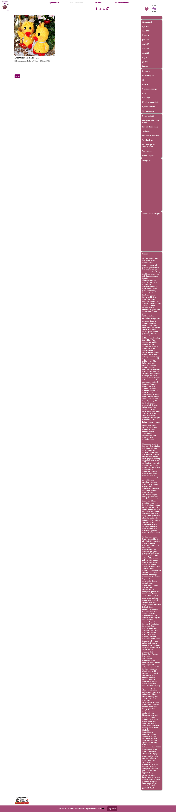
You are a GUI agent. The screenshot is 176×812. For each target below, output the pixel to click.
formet (154, 427)
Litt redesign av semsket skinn (148, 146)
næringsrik (146, 513)
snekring (157, 272)
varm (158, 639)
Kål (151, 376)
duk (151, 572)
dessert (152, 295)
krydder (154, 564)
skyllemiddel (146, 284)
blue (155, 615)
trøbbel (155, 600)
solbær (150, 742)
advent (144, 332)
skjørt (154, 413)
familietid (145, 570)
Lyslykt (156, 754)
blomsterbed (146, 488)
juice (156, 258)
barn (157, 274)
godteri (144, 509)
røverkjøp (150, 327)
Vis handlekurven (122, 2)
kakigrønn (151, 415)
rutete (154, 463)
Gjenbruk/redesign (149, 89)
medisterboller (147, 615)
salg (153, 711)
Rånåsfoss (145, 295)
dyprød (152, 305)
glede (154, 310)
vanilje (144, 645)
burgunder (146, 626)
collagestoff (153, 388)
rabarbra (145, 482)
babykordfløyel (147, 658)
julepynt (154, 471)
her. (103, 808)
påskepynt (152, 329)
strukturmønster (148, 702)
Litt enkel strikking (150, 127)
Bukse (153, 626)
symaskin (152, 323)
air (158, 318)
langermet (151, 679)
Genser (149, 771)
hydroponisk (146, 675)
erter (150, 560)
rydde (154, 671)
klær (152, 478)
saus (154, 721)
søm (150, 753)
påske (150, 721)
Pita (153, 340)
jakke (144, 777)
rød (152, 513)
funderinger (153, 575)
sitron (152, 533)
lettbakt (145, 602)
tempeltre (145, 476)
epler (150, 407)
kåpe (158, 592)
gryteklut (149, 272)
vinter (156, 585)
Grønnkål (154, 768)
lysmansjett (146, 738)
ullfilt (149, 596)
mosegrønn (146, 564)
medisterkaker (147, 585)
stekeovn (145, 677)
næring (144, 497)
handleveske (146, 344)
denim (144, 600)
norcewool (145, 452)
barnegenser (153, 669)
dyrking (145, 427)
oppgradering (147, 394)
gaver (152, 662)
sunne (144, 415)
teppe (158, 357)
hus (143, 446)
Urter (152, 520)
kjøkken (155, 598)
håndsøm (155, 399)
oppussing (153, 526)
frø (158, 539)
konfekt (151, 696)
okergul (145, 583)
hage (155, 742)
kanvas (150, 604)
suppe (156, 719)
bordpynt (145, 403)
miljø (149, 784)
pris (143, 717)
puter (150, 332)
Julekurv (145, 265)
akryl (144, 533)
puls (154, 602)
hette (144, 723)
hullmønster (146, 747)
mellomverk (146, 705)
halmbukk (145, 384)
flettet (155, 325)
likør (154, 634)
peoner (144, 543)
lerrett (151, 728)
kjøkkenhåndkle (148, 316)
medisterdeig (151, 686)
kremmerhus (147, 312)
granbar (155, 444)
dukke (154, 342)
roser (144, 378)
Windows (150, 505)
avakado (157, 373)
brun (152, 440)
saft (155, 611)
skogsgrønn (146, 775)
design (144, 604)
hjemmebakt (146, 444)
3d (154, 350)
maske (153, 632)
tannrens (145, 779)
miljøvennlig (146, 581)
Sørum (144, 679)
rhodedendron (147, 456)
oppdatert (145, 568)
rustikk (144, 696)
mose (156, 442)
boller (144, 380)
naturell (145, 575)
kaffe (152, 452)
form (153, 344)
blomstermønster (148, 577)
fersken (145, 262)
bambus (153, 384)
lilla (153, 675)
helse (151, 355)
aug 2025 (145, 57)
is (148, 359)
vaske (156, 756)
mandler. (156, 454)
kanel (159, 303)
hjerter (149, 484)
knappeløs (151, 543)
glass (144, 291)
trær (149, 467)
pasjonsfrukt (146, 342)
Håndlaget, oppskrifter (24, 61)
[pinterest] (104, 9)
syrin (144, 558)
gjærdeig (145, 268)
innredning (151, 411)
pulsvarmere (147, 692)
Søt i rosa (146, 131)
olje (158, 467)
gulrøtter (155, 346)
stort (156, 696)
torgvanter (150, 270)
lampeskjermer (147, 732)
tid (157, 764)
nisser (148, 260)
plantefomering (154, 338)
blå (157, 507)
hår (157, 535)
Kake (149, 745)
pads (144, 771)
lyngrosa (150, 459)
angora (151, 667)
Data (153, 747)
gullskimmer (152, 497)
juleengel (152, 613)
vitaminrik (146, 660)
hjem (153, 299)
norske (151, 262)
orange (144, 698)
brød (152, 788)
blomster (152, 367)
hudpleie (145, 355)
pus (157, 301)
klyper (144, 359)
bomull (154, 265)
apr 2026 (145, 26)
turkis (150, 297)
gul (143, 480)
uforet (144, 760)
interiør (154, 293)
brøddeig (145, 303)
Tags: (144, 371)
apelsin (155, 560)
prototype (145, 321)
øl (153, 394)
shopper (145, 673)
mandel (145, 367)
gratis (153, 622)
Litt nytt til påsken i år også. (27, 58)
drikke (157, 667)
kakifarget (146, 418)
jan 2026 (145, 40)
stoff (143, 276)
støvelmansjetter (148, 431)
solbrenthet (146, 511)
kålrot (153, 501)
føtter (151, 707)
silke (153, 639)
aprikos (145, 613)
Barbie (149, 371)
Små (150, 486)
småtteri (150, 528)
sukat (158, 411)
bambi (155, 332)
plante (144, 751)
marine (144, 556)
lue (156, 556)
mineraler (145, 465)
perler (155, 456)
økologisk (149, 541)
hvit (148, 579)
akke (155, 282)
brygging (145, 572)
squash (144, 742)
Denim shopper (148, 155)
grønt (149, 656)
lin (153, 589)
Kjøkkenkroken (148, 107)
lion (143, 587)
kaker (153, 545)
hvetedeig (145, 636)
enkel (144, 665)
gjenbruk (145, 788)
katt (158, 310)
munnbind (155, 511)
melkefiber (155, 624)
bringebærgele (147, 641)
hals (155, 355)
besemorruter (147, 749)
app (150, 474)
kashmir (153, 636)
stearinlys (153, 766)
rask (148, 723)
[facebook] (96, 9)
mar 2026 (146, 31)
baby (144, 450)
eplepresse (145, 369)
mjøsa (156, 397)
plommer (145, 782)
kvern (158, 533)
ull (158, 463)
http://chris (146, 632)
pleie (150, 602)
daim (144, 598)
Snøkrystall (146, 592)
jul (151, 552)
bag (159, 686)
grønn (158, 566)
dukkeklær (146, 299)
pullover (151, 556)
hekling (145, 728)
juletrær (151, 777)
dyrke (144, 762)
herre (157, 461)
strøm (151, 336)
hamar (155, 484)
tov (156, 321)
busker (157, 394)
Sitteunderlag (151, 291)
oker (155, 336)
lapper (151, 583)
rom (143, 272)
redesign (145, 357)
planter (154, 531)
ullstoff (150, 353)
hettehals (155, 382)
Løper (153, 579)
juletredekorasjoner (149, 549)
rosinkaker (146, 694)
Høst (149, 401)
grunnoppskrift (147, 433)
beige (144, 562)
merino (152, 779)
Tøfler (144, 363)
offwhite (145, 388)
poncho (157, 327)
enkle (152, 359)
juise (158, 509)
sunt (143, 758)
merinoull (146, 713)
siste (154, 760)
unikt (150, 325)
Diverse (145, 84)
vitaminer (153, 482)
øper (143, 535)
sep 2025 (145, 53)
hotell (153, 420)
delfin (147, 480)
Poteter (156, 499)
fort (155, 280)
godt (155, 448)
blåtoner (145, 719)
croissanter (146, 566)
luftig (144, 516)
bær (157, 465)
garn (154, 692)
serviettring (146, 531)
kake (154, 409)
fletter (155, 698)
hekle (156, 728)
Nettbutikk (99, 2)
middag (153, 301)
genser (150, 645)
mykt (149, 386)
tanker (144, 467)
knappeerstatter (152, 276)
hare (143, 490)
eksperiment (146, 382)
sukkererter (150, 535)
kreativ (150, 499)
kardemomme (147, 537)
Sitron (157, 520)
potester (158, 777)
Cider (155, 312)
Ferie (144, 505)
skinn (151, 628)
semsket (145, 474)
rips (157, 545)
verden (144, 325)
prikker (145, 361)
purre (158, 779)
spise (144, 327)
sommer (157, 645)
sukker (155, 562)
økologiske (146, 768)
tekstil (144, 671)
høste (149, 600)
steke (151, 492)
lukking (157, 505)
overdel (149, 562)
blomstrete (146, 348)
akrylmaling (146, 463)
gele (148, 700)
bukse (157, 662)
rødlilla (149, 558)
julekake (145, 314)
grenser (155, 558)
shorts (155, 435)
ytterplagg (145, 545)
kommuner (146, 429)
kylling (144, 407)
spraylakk (154, 630)
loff (143, 620)
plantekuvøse (154, 268)
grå (159, 723)
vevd (152, 568)
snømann (150, 378)
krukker (145, 618)
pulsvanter (155, 554)
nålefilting (149, 620)
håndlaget (148, 422)
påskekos (151, 709)
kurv (149, 671)
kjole (155, 297)
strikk (153, 348)
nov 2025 (145, 44)
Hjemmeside (54, 2)
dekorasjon (146, 736)
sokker (144, 756)
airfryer (145, 667)
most (149, 594)
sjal (156, 270)
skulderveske (146, 425)
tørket (151, 618)
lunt (143, 270)
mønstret (145, 392)
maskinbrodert (147, 524)
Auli (154, 425)
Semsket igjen (147, 140)
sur (143, 373)
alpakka (145, 518)
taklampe (145, 376)
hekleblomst (152, 751)
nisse (155, 376)
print (147, 717)
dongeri (154, 495)
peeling (151, 507)
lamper (156, 378)
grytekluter (155, 401)
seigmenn (145, 652)
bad (149, 634)
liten (150, 409)
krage (153, 660)
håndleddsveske (147, 280)
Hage (144, 93)
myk (143, 454)
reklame (154, 694)
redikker (145, 307)
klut (149, 399)
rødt (156, 503)
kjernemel (154, 673)
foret (144, 656)
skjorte (157, 618)
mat (154, 450)
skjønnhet (145, 552)
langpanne (146, 461)
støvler (152, 476)
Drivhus (155, 405)
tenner (152, 647)
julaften (150, 438)
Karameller (146, 764)
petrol (155, 749)
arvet (144, 459)
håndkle (157, 446)
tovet (144, 492)
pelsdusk (155, 596)
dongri (154, 784)
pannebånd (146, 688)
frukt (149, 516)
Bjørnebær (146, 715)
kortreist (153, 365)
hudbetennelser (147, 469)
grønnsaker (156, 516)
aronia (144, 353)
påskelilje (145, 526)
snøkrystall (146, 622)
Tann (151, 719)
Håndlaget (146, 98)
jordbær (149, 587)
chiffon (144, 329)
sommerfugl (146, 405)
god (143, 560)
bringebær (153, 782)
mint (144, 282)
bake (150, 698)
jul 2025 (145, 62)
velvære (145, 486)
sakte (155, 628)
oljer (151, 446)
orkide (157, 359)
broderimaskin (147, 350)
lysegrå (153, 318)
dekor (151, 258)
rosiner (144, 397)
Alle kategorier (148, 111)
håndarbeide (146, 681)
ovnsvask (145, 522)
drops (151, 442)
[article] (34, 47)
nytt (155, 524)
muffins (145, 628)
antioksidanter (147, 740)
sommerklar (152, 539)
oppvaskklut (154, 390)
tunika (156, 353)
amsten (152, 403)
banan (144, 594)
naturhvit (153, 518)
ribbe (144, 784)
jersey (151, 607)
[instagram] (107, 9)
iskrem (144, 754)
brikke (153, 717)
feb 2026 (145, 35)
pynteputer (146, 554)
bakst (157, 513)
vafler (150, 760)
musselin (145, 442)
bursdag (153, 734)
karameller (152, 684)
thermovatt (146, 501)
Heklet (149, 450)
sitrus (154, 467)
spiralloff (145, 609)
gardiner (145, 507)
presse (153, 592)
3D (143, 80)
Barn (144, 411)
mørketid (149, 448)
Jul (150, 427)
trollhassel (155, 488)
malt (155, 740)
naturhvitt (149, 611)
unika (158, 660)
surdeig (154, 738)
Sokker (153, 334)
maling (156, 380)
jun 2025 (145, 66)
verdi (144, 596)
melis (149, 643)
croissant (145, 305)
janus (155, 552)
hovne (157, 702)
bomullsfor (146, 471)
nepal (144, 484)
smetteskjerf (146, 589)
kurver (144, 297)
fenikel (154, 581)
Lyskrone (155, 705)
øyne (158, 692)
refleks (149, 762)
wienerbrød (146, 495)
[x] (100, 9)
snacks (156, 572)
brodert (145, 669)
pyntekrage (146, 334)
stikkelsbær (146, 547)
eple (156, 715)
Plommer (155, 654)
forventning (146, 420)
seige (153, 274)
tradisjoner (146, 274)
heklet (145, 607)
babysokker (146, 340)
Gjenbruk (150, 665)
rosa (152, 503)
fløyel (144, 401)
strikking (145, 301)
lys (147, 560)
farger (144, 539)
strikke (156, 371)
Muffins (154, 723)
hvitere (150, 397)
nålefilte (153, 490)
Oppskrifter (146, 654)
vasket (144, 643)
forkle (144, 745)
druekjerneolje (155, 570)
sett (143, 611)
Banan (154, 594)
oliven (152, 522)
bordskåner (154, 609)
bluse (155, 361)
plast (144, 700)
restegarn (145, 662)
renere (151, 307)
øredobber (146, 503)
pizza (150, 361)
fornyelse (145, 390)
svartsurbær (152, 690)
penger (153, 688)
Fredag (144, 709)
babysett (153, 303)
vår (143, 541)
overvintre (146, 478)
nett (156, 452)
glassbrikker (146, 413)
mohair (150, 380)
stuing (153, 736)
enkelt (158, 423)
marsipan (156, 541)
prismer (149, 454)
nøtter (153, 429)
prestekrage (146, 711)
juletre (144, 721)
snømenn (145, 365)
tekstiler (153, 758)
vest (147, 758)
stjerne (154, 643)
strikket (146, 318)
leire (148, 490)
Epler (153, 773)
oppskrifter (146, 630)
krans (144, 686)
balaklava (145, 647)
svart (144, 725)
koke (155, 707)
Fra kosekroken (76, 2)
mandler (152, 677)
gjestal (144, 499)
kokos (144, 528)
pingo (153, 713)
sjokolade (145, 520)
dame (153, 260)
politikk (145, 336)
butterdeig (152, 509)
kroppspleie (146, 624)
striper (157, 577)
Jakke (150, 756)
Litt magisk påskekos (150, 136)
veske (158, 747)
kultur (144, 684)
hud (143, 448)
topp (152, 321)
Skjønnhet (145, 440)
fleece (155, 289)
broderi (150, 650)
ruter (154, 474)
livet (152, 461)
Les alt (17, 76)
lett (148, 533)
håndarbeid (146, 730)
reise (152, 480)
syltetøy (145, 707)
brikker (145, 338)
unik (153, 786)
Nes (155, 528)
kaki (151, 392)
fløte (154, 407)
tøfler (149, 725)
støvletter (155, 725)
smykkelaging (155, 418)
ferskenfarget (155, 369)
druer (153, 775)
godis (147, 373)
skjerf (144, 650)
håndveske (151, 363)
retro (153, 764)
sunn (152, 566)
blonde (154, 681)
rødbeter (149, 282)
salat (154, 537)
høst (151, 373)
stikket (144, 690)
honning (157, 459)
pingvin (145, 409)
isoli (153, 386)
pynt (152, 715)
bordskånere (146, 346)
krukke (144, 634)
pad (156, 641)
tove (143, 260)
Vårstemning (147, 151)
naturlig (145, 258)
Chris (36, 61)
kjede (149, 598)
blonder (145, 323)
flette (151, 652)
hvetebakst (146, 293)
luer (147, 446)
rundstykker (146, 310)
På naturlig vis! (148, 76)
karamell (145, 766)
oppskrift (146, 773)
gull (156, 478)
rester (158, 647)
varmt (152, 465)
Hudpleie (145, 278)
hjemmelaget (147, 435)
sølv (154, 771)
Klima (144, 386)
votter (144, 399)
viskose (157, 604)
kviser (144, 438)
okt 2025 (145, 49)
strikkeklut (146, 786)
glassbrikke (146, 639)
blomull (152, 357)
